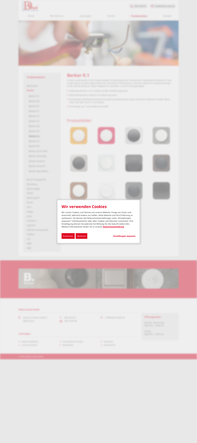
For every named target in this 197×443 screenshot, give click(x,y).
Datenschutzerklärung (113, 226)
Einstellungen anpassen (124, 236)
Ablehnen (81, 236)
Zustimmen (68, 236)
